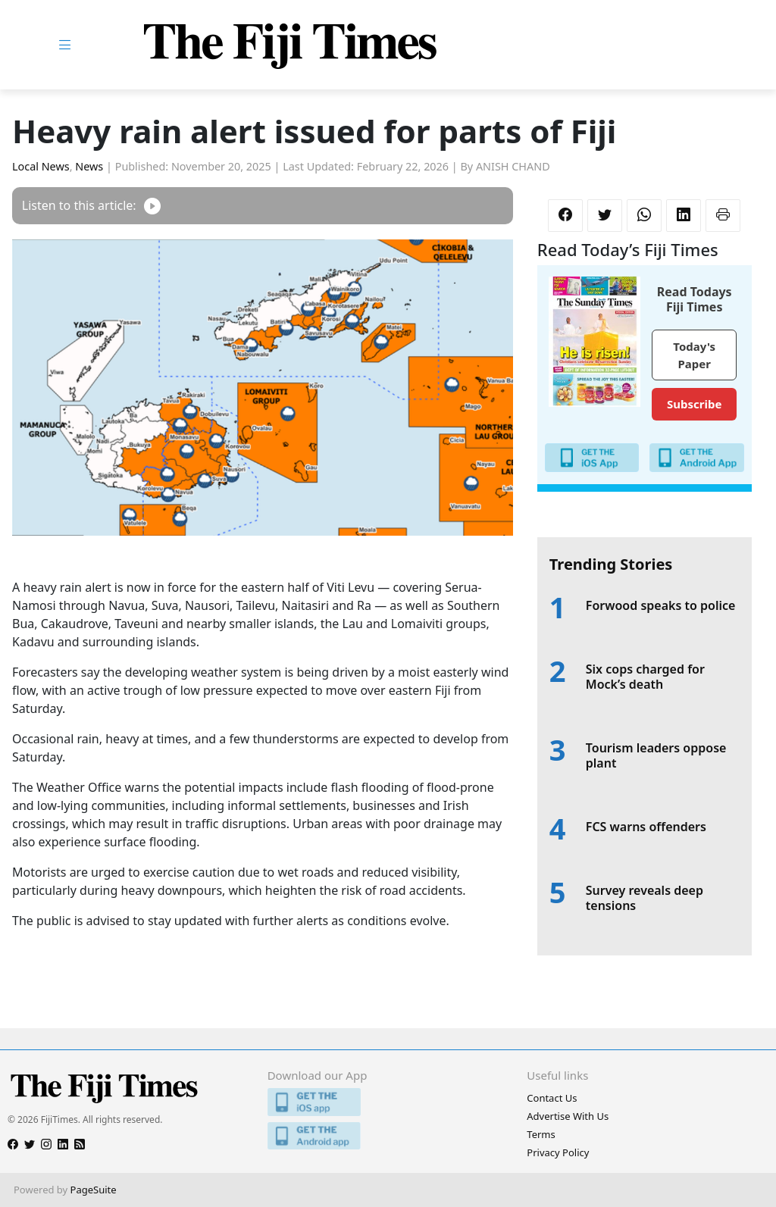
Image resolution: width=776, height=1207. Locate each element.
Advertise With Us (568, 1116)
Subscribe (694, 403)
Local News (41, 166)
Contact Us (552, 1098)
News (89, 166)
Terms (541, 1134)
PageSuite (93, 1189)
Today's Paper (694, 355)
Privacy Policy (558, 1152)
